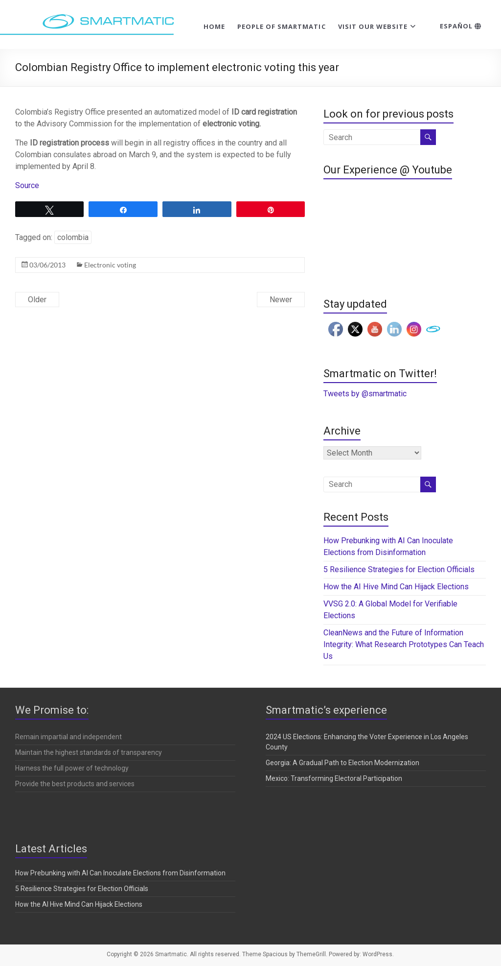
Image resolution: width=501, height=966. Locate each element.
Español (460, 26)
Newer (281, 299)
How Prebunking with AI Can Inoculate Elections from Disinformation (120, 873)
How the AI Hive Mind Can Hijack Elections (396, 586)
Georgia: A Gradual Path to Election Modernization (342, 763)
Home (214, 26)
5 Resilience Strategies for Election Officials (399, 569)
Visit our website (373, 26)
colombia (73, 237)
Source (27, 185)
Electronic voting (110, 265)
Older (37, 299)
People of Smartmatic (281, 26)
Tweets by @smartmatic (365, 393)
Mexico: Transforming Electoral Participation (334, 778)
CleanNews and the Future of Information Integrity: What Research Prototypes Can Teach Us (403, 644)
